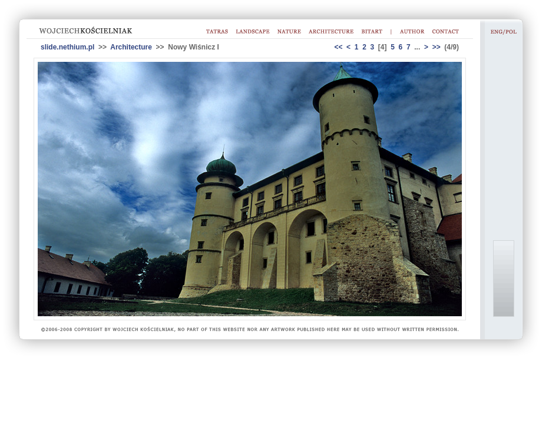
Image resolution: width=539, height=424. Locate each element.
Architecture (131, 47)
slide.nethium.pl (67, 47)
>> (436, 47)
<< (338, 47)
